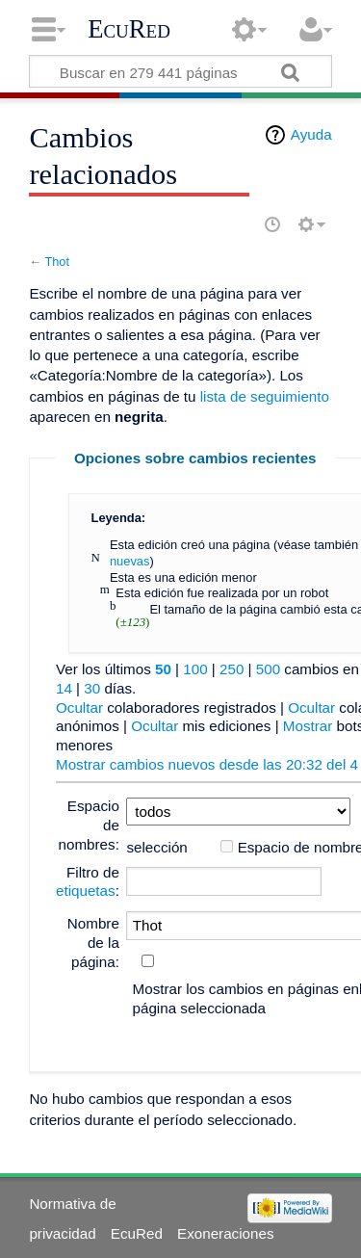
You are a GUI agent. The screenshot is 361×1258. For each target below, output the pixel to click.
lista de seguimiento (264, 396)
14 (64, 688)
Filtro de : (87, 882)
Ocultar (79, 707)
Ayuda (311, 134)
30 (92, 688)
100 (195, 669)
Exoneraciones (225, 1233)
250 (231, 669)
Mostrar (307, 726)
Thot (56, 261)
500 (268, 669)
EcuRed (129, 28)
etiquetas (86, 890)
